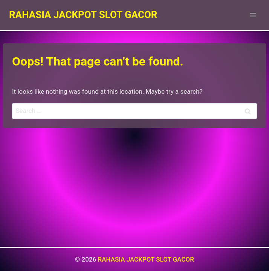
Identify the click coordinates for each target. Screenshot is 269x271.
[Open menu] (253, 15)
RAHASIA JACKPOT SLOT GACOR (146, 259)
